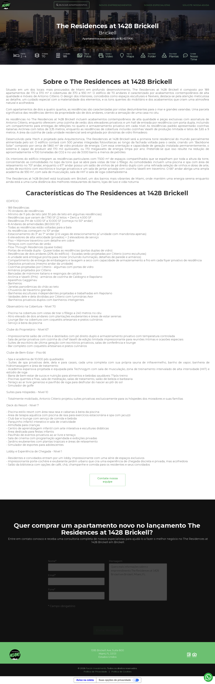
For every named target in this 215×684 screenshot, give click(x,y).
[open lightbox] (86, 55)
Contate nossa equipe (107, 482)
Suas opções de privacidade (115, 680)
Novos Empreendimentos (115, 5)
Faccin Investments (96, 668)
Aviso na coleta (85, 680)
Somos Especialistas (157, 5)
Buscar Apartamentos (71, 5)
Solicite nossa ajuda (196, 5)
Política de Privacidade (95, 671)
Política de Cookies (121, 671)
